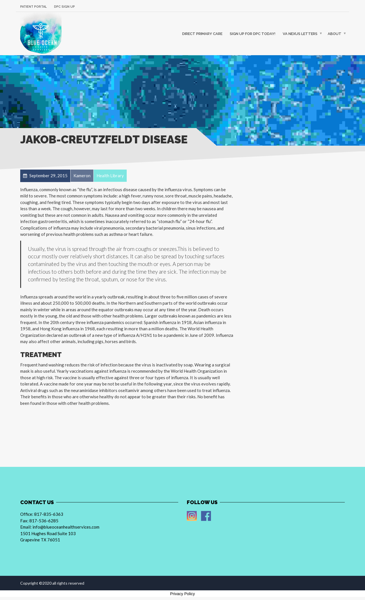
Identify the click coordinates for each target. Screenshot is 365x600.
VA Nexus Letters (300, 33)
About (334, 33)
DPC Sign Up (64, 7)
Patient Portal (33, 7)
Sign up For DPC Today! (252, 33)
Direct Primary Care (202, 33)
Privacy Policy (182, 593)
